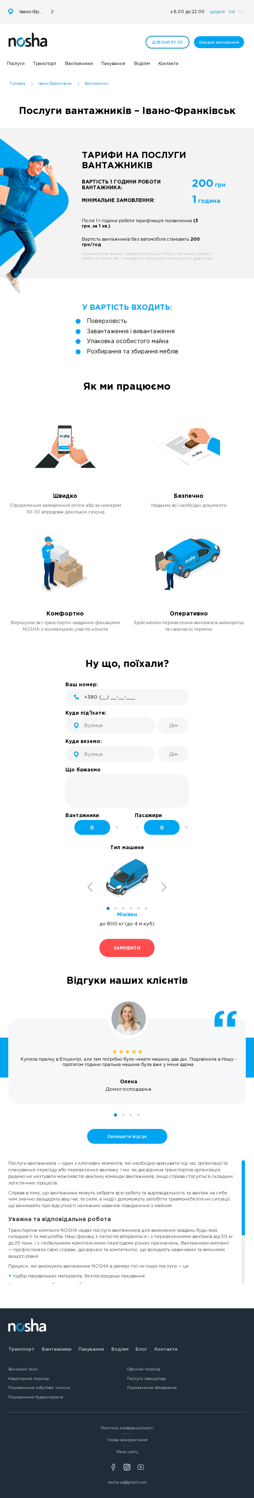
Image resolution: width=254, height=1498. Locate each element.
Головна (17, 83)
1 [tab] (108, 908)
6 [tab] (146, 908)
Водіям (120, 1349)
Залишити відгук (127, 1136)
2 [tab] (115, 908)
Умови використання (127, 1440)
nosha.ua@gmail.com (127, 1482)
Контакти (166, 1349)
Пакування (91, 1349)
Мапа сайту (127, 1452)
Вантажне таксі (23, 1369)
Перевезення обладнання (152, 1388)
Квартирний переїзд (28, 1379)
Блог (141, 1349)
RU (241, 11)
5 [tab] (138, 908)
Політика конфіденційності (127, 1428)
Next (164, 887)
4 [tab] (130, 908)
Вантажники (57, 1349)
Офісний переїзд (143, 1369)
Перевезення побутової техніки (39, 1388)
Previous (90, 887)
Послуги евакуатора (146, 1379)
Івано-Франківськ (55, 83)
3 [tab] (123, 908)
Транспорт (21, 1349)
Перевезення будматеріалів (35, 1397)
